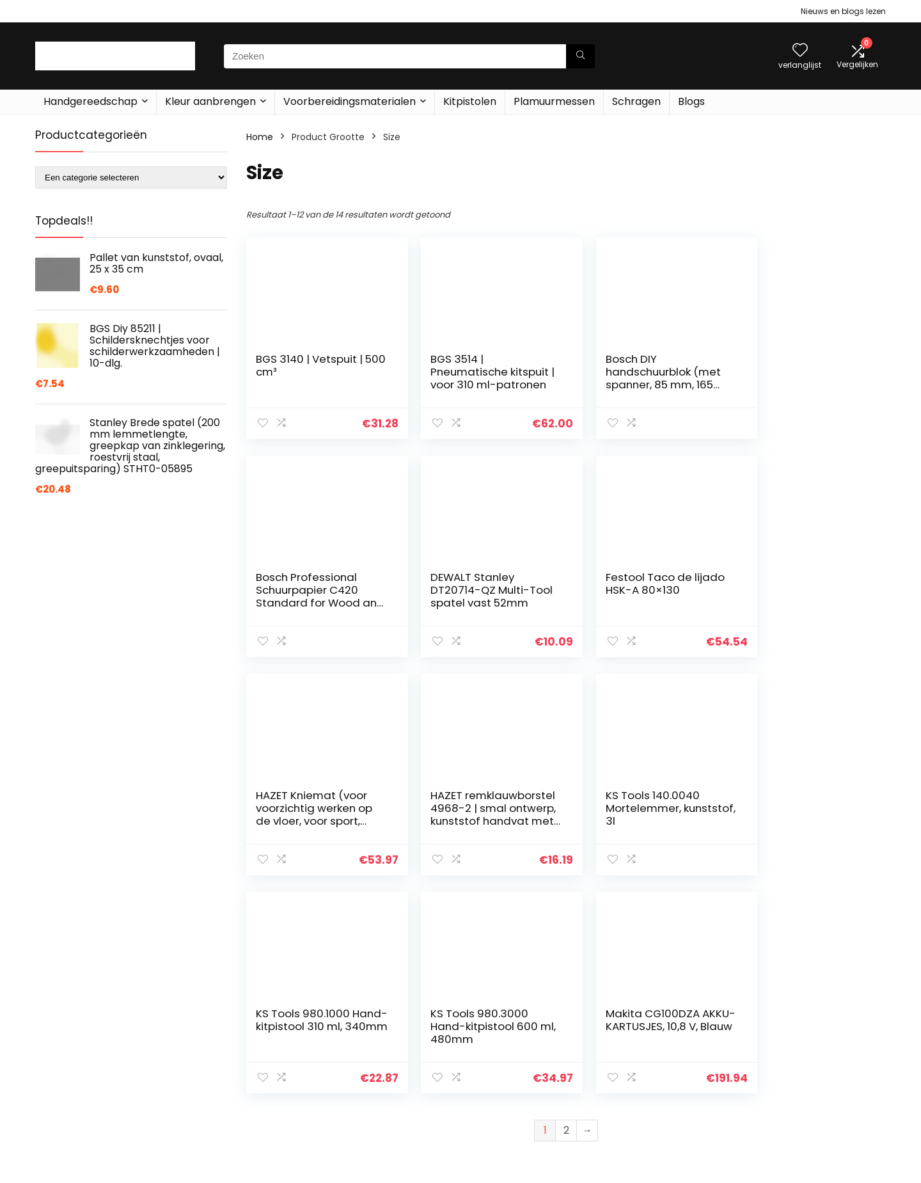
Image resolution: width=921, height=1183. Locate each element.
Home (259, 137)
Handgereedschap (90, 101)
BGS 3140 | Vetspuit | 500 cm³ (309, 365)
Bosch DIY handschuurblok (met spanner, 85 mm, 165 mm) (639, 378)
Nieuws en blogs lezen (843, 11)
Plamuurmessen (554, 101)
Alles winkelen (650, 1033)
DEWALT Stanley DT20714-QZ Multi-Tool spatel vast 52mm (305, 596)
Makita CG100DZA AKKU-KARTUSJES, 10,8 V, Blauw (802, 808)
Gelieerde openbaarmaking (819, 1069)
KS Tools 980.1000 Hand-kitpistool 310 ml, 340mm (471, 808)
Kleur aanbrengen (210, 101)
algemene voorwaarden (811, 1051)
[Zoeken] (580, 56)
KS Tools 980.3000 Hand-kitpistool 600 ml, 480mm (635, 808)
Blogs (691, 101)
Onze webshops (655, 1087)
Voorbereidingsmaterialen (349, 101)
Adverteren (645, 1105)
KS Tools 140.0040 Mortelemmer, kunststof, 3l (303, 808)
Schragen (636, 101)
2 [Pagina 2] (566, 912)
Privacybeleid (787, 1033)
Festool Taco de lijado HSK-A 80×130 (478, 583)
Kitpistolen (469, 101)
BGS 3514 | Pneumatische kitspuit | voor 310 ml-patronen (478, 378)
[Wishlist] (800, 50)
